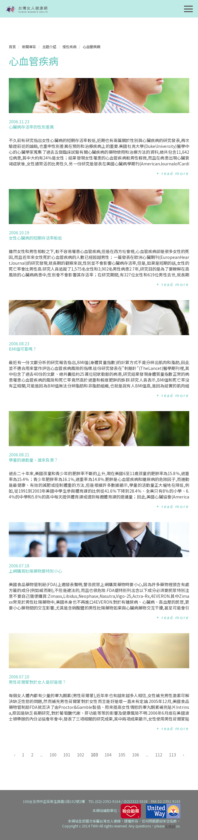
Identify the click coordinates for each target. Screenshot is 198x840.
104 (108, 755)
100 (53, 755)
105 (121, 755)
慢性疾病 (69, 46)
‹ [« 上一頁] (14, 755)
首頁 (12, 46)
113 (172, 755)
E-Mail (170, 825)
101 (66, 755)
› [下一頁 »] (183, 755)
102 (80, 755)
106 (135, 755)
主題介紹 (49, 46)
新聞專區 (29, 46)
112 (158, 755)
